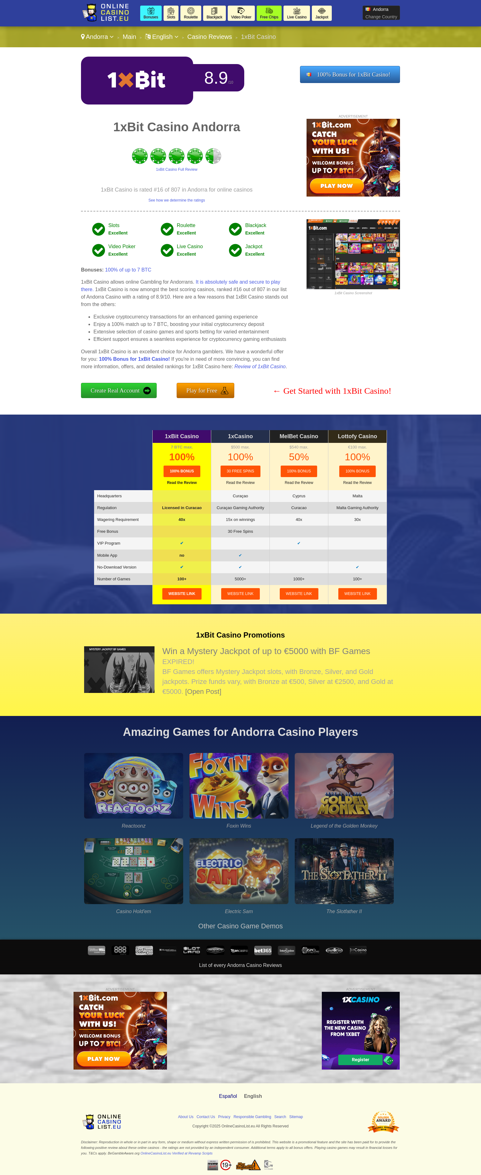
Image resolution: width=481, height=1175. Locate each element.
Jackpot (321, 17)
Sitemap (296, 1117)
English (162, 36)
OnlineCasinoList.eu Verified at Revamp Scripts (176, 1153)
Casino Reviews (209, 36)
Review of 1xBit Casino (260, 366)
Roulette (191, 17)
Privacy (224, 1117)
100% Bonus (182, 471)
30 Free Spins (240, 471)
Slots (171, 17)
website (182, 594)
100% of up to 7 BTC (128, 269)
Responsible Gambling (252, 1117)
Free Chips (269, 17)
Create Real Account (115, 390)
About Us (185, 1117)
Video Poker (241, 17)
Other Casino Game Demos (240, 926)
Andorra (97, 36)
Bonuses (151, 17)
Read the (182, 483)
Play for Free (201, 390)
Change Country (381, 16)
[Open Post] (203, 691)
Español (228, 1096)
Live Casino (297, 17)
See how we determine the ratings (176, 200)
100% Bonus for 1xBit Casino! (353, 74)
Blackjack (214, 17)
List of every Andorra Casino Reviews (240, 965)
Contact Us (206, 1117)
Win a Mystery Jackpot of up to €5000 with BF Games (266, 651)
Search (280, 1117)
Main (129, 36)
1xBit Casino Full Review (177, 169)
